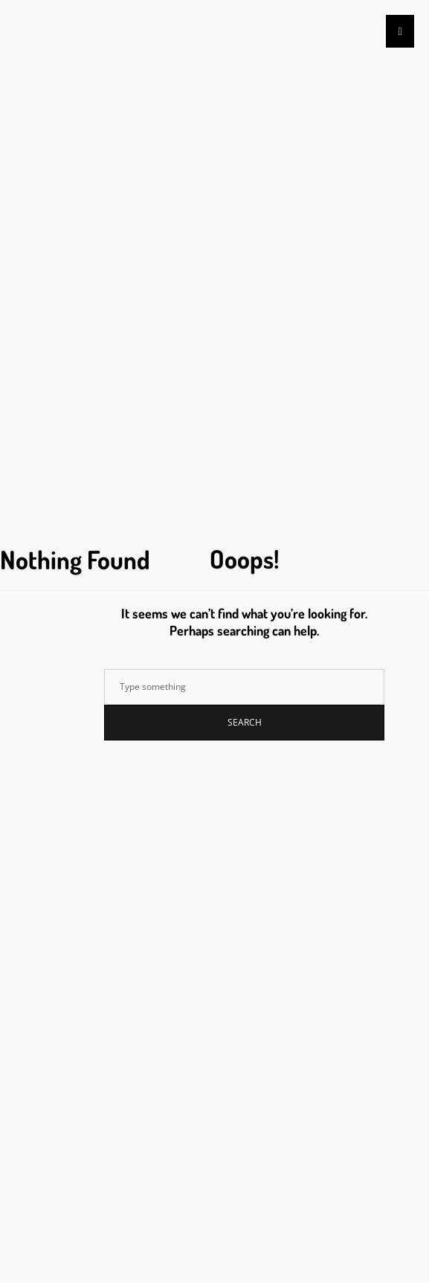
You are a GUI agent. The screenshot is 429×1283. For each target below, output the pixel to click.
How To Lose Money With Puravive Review (120, 424)
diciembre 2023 (60, 633)
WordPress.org (58, 896)
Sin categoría (48, 749)
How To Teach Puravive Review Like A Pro (119, 406)
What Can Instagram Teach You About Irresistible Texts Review (161, 442)
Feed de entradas (63, 860)
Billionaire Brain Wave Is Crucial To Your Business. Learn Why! (163, 371)
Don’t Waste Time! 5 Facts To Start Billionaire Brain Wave (151, 388)
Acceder (45, 842)
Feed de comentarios (71, 878)
